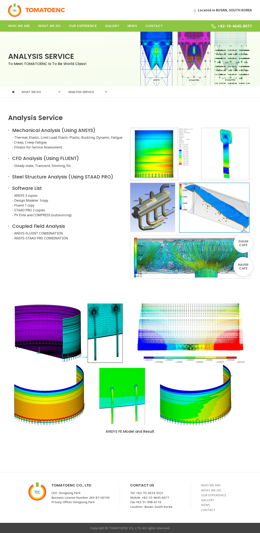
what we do (49, 26)
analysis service (81, 92)
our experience (83, 26)
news (132, 26)
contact (154, 26)
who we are (19, 26)
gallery (112, 26)
